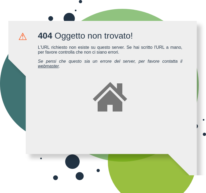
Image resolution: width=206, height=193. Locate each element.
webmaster (48, 66)
